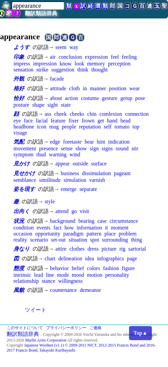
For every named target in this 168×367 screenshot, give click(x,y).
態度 (18, 268)
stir (134, 148)
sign (94, 148)
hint (101, 142)
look (79, 63)
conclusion (70, 57)
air (53, 57)
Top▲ (140, 333)
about (56, 98)
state (66, 105)
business (70, 173)
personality (117, 275)
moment (119, 227)
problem (127, 234)
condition (23, 227)
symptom (23, 154)
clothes (76, 249)
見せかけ (24, 173)
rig (123, 249)
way (73, 47)
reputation (90, 126)
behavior (59, 268)
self (108, 126)
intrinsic (22, 275)
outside (80, 163)
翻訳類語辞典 (41, 13)
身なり (21, 249)
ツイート (35, 310)
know (66, 63)
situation (78, 240)
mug (53, 126)
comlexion (110, 114)
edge (55, 142)
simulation (75, 180)
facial (42, 120)
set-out (58, 240)
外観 (18, 79)
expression (96, 57)
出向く (21, 211)
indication (119, 142)
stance (48, 281)
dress (93, 249)
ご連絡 (95, 327)
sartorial (137, 249)
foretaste (72, 142)
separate (88, 189)
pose (140, 98)
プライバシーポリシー (66, 327)
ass (48, 114)
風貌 (18, 290)
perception (119, 63)
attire (61, 249)
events (43, 227)
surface (99, 163)
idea (89, 258)
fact (57, 227)
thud (41, 154)
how (69, 227)
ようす (21, 47)
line (50, 275)
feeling (129, 57)
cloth (74, 88)
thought (99, 69)
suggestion (62, 69)
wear (134, 88)
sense (67, 148)
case (102, 221)
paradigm (73, 234)
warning (58, 154)
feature (58, 120)
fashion (111, 268)
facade (57, 79)
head (125, 120)
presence (48, 148)
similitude (49, 180)
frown (88, 120)
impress (21, 63)
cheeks (77, 114)
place (110, 234)
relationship (26, 281)
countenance (63, 290)
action (71, 98)
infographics (110, 258)
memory (96, 63)
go (74, 211)
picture (108, 249)
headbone (23, 126)
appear (62, 163)
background (63, 221)
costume (90, 98)
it (106, 227)
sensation (23, 69)
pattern (93, 234)
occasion (22, 234)
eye (17, 120)
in (85, 88)
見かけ (21, 163)
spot (94, 240)
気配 (18, 142)
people (69, 126)
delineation (70, 258)
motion (94, 275)
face (28, 120)
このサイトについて (25, 327)
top (135, 126)
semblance (24, 180)
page (132, 258)
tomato (122, 126)
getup (126, 98)
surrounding (115, 240)
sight (52, 105)
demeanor (90, 290)
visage (20, 133)
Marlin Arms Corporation (46, 340)
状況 (18, 221)
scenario (39, 240)
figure (128, 268)
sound (122, 148)
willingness (70, 281)
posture (21, 105)
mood (78, 275)
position (117, 88)
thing (136, 240)
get (100, 120)
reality (20, 240)
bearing (86, 221)
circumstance (124, 221)
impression (45, 63)
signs (107, 148)
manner (98, 88)
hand (112, 120)
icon (41, 126)
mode (63, 275)
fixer (74, 120)
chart (50, 258)
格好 (18, 88)
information (89, 227)
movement (24, 148)
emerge (69, 189)
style (50, 201)
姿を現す (24, 189)
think (82, 69)
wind (75, 154)
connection (137, 114)
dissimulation (96, 173)
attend (62, 211)
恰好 (18, 98)
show (81, 148)
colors (93, 268)
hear (89, 142)
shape (38, 105)
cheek (60, 114)
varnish (97, 180)
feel (115, 57)
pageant (122, 173)
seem (61, 47)
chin (92, 114)
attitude (58, 88)
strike (42, 69)
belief (78, 268)
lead (38, 275)
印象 (18, 57)
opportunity (47, 234)
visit (84, 211)
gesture (109, 98)
